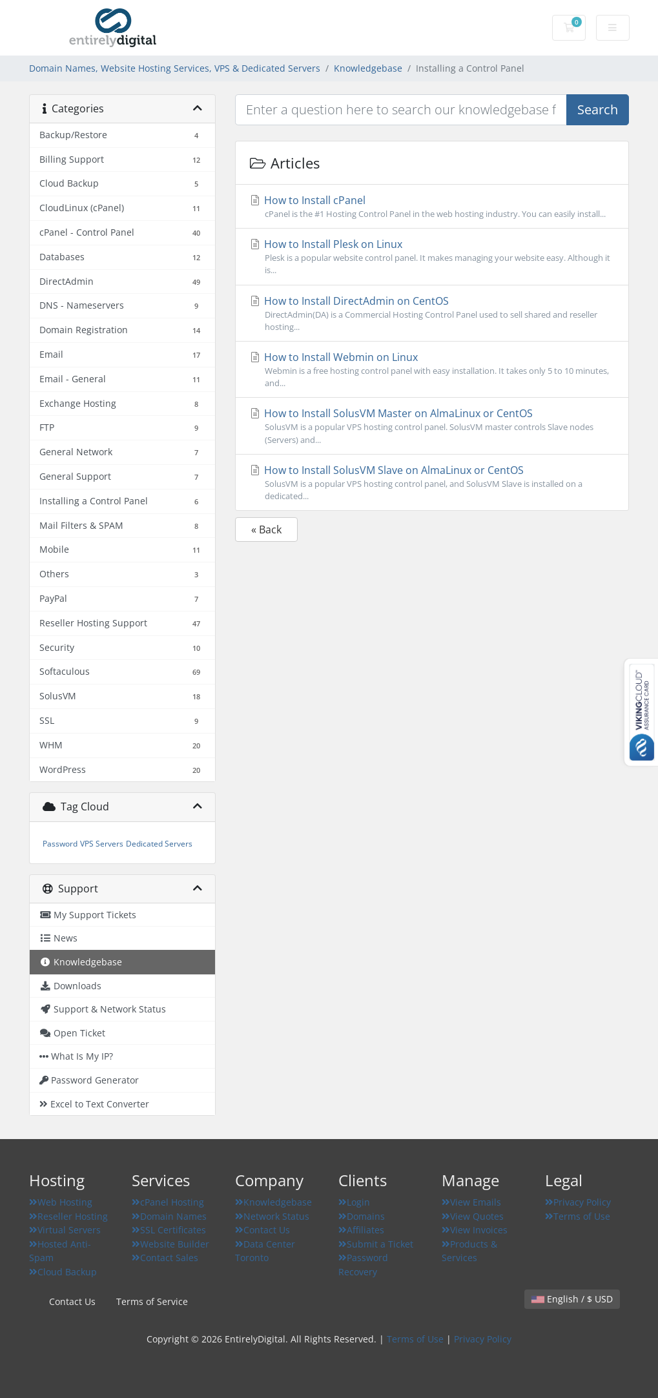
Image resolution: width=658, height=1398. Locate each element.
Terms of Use (577, 1216)
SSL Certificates (169, 1230)
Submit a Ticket (375, 1244)
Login (354, 1202)
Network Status (272, 1216)
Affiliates (361, 1230)
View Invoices (475, 1230)
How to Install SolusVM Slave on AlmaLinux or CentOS (432, 482)
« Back (266, 529)
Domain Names (169, 1216)
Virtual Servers (65, 1230)
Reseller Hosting (68, 1216)
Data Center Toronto (265, 1251)
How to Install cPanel (432, 206)
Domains (361, 1216)
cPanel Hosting (168, 1202)
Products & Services (469, 1251)
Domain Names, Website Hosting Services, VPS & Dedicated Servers (174, 68)
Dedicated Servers (159, 843)
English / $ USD (572, 1299)
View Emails (471, 1202)
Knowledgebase (368, 68)
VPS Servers (101, 843)
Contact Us (262, 1230)
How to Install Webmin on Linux (432, 369)
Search (597, 109)
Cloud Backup (63, 1272)
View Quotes (473, 1216)
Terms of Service (152, 1301)
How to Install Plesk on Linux (432, 256)
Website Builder (170, 1244)
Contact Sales (165, 1257)
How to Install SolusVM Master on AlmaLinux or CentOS (432, 426)
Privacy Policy (578, 1202)
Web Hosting (60, 1202)
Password (60, 843)
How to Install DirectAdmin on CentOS (432, 313)
